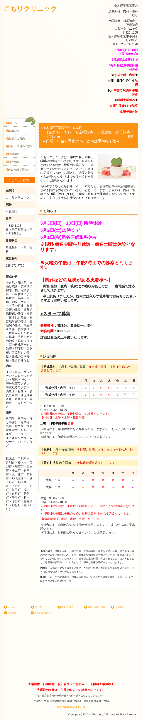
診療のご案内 (17, 138)
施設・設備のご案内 (21, 146)
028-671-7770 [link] (128, 44)
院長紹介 (14, 130)
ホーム (13, 122)
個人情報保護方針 (19, 169)
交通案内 (14, 154)
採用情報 (14, 161)
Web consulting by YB (71, 707)
